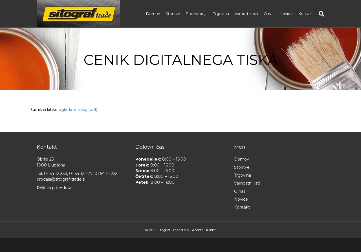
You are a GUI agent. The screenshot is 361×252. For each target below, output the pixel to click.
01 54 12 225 (105, 173)
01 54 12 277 (81, 173)
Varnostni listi (246, 13)
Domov (153, 13)
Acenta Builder (204, 230)
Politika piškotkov (54, 187)
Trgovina (221, 13)
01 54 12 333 (55, 173)
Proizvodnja (197, 13)
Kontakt (305, 13)
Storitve (173, 13)
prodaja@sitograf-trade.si (61, 179)
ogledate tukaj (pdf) (78, 109)
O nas (269, 13)
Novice (286, 13)
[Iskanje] (320, 13)
